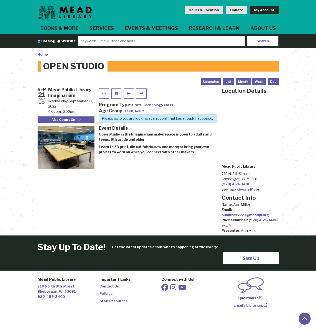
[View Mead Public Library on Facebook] (165, 289)
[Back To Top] (305, 319)
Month (243, 81)
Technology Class (158, 105)
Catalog (48, 41)
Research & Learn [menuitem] (214, 28)
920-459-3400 (51, 297)
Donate (236, 10)
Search (262, 41)
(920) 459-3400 (236, 184)
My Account (264, 10)
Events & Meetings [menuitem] (151, 28)
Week (259, 81)
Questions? (248, 298)
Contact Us (109, 286)
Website (68, 41)
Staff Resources (113, 301)
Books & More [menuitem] (59, 28)
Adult (139, 111)
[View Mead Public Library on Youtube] (182, 289)
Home (43, 54)
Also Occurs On (66, 119)
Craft (137, 105)
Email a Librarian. (248, 305)
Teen (128, 111)
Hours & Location (204, 10)
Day (273, 81)
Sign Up (251, 258)
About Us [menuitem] (263, 28)
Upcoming (211, 81)
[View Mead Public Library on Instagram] (173, 289)
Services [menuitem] (101, 28)
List (228, 81)
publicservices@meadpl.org (245, 215)
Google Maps (248, 189)
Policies (106, 294)
